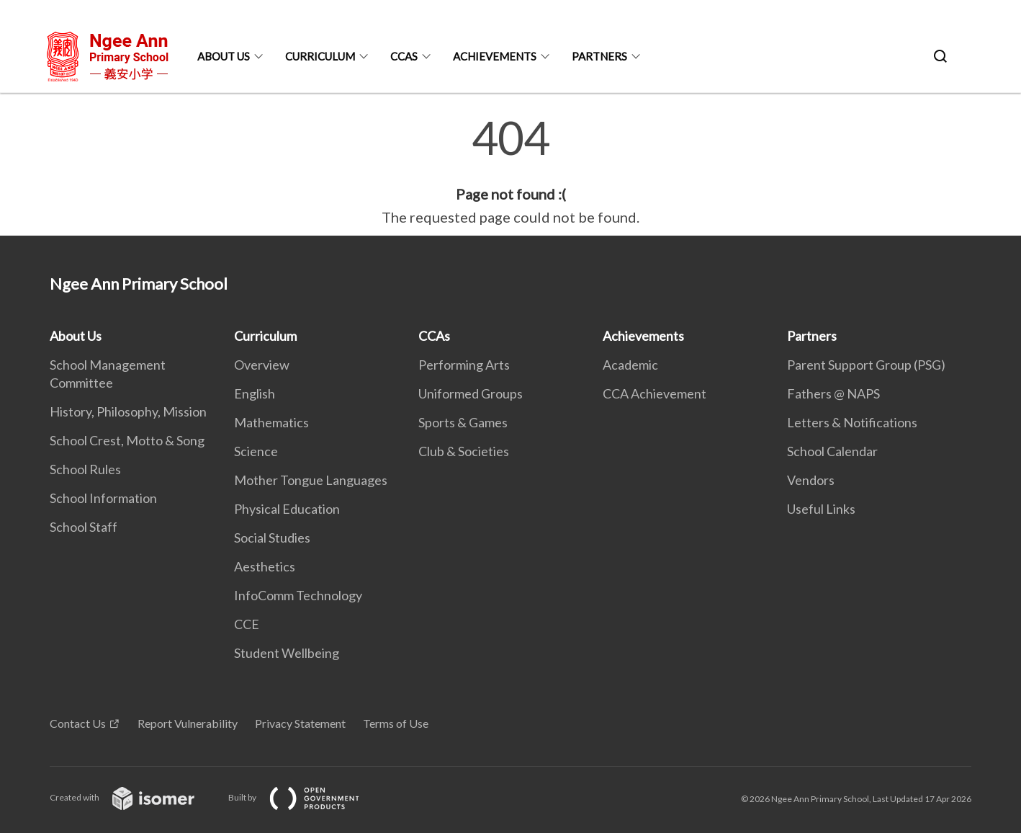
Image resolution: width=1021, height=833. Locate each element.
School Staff (83, 527)
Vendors (811, 480)
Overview (261, 365)
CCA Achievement (654, 393)
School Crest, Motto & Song (127, 440)
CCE (246, 624)
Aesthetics (264, 566)
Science (256, 451)
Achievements (494, 56)
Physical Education (287, 509)
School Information (103, 498)
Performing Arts (464, 365)
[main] (510, 171)
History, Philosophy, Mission (128, 411)
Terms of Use (395, 723)
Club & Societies (463, 451)
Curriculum (320, 56)
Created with (133, 797)
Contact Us (78, 723)
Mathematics (271, 422)
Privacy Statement (300, 723)
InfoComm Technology (298, 595)
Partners (599, 56)
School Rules (85, 469)
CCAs (404, 56)
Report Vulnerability (188, 723)
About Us (223, 56)
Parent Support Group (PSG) (866, 365)
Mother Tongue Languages (310, 480)
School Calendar (832, 451)
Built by (305, 797)
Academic (630, 365)
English (254, 393)
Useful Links (821, 509)
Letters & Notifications (852, 422)
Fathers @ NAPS (833, 393)
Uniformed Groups (470, 393)
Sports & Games (463, 422)
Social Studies (272, 537)
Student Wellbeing (286, 653)
